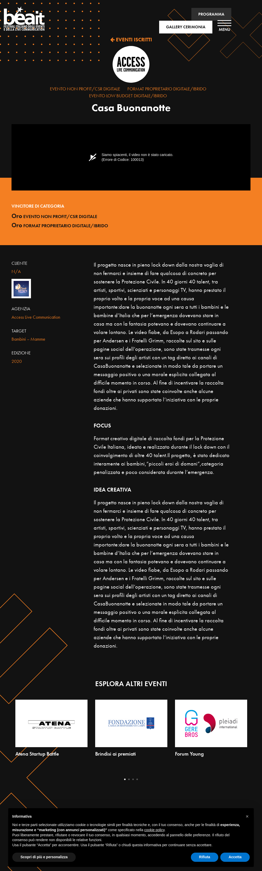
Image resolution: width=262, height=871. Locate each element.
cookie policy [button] (154, 830)
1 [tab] (125, 779)
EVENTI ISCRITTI (131, 39)
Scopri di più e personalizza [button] (44, 857)
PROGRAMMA (211, 14)
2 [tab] (129, 779)
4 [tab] (137, 779)
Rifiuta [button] (204, 857)
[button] (247, 816)
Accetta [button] (235, 857)
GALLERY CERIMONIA (185, 27)
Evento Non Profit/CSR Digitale (85, 89)
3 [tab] (133, 779)
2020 (17, 361)
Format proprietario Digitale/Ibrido (166, 89)
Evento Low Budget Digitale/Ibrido (128, 96)
